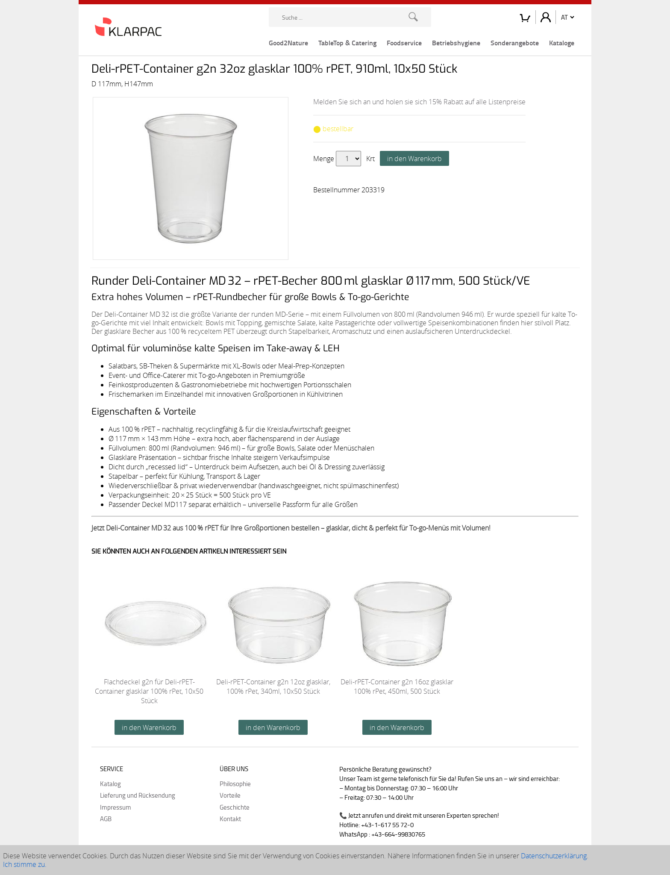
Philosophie (235, 783)
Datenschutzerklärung (554, 855)
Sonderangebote (515, 42)
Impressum (115, 807)
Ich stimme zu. (25, 864)
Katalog (110, 783)
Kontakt (230, 818)
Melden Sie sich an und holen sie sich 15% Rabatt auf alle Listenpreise (419, 101)
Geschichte (235, 807)
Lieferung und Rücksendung (137, 795)
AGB (106, 818)
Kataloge (561, 42)
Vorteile (230, 795)
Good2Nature (288, 42)
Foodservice (404, 42)
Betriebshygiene (456, 42)
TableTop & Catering (347, 42)
